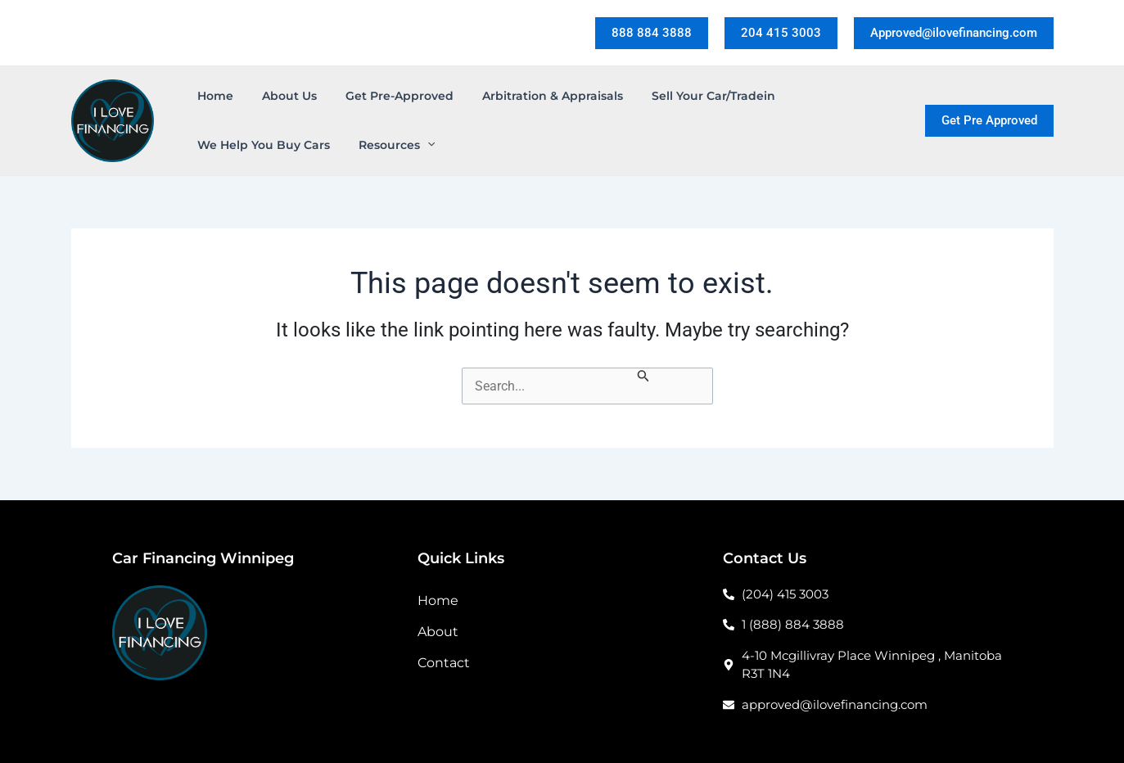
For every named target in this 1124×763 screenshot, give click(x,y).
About (438, 631)
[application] (419, 144)
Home (438, 600)
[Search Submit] (643, 377)
